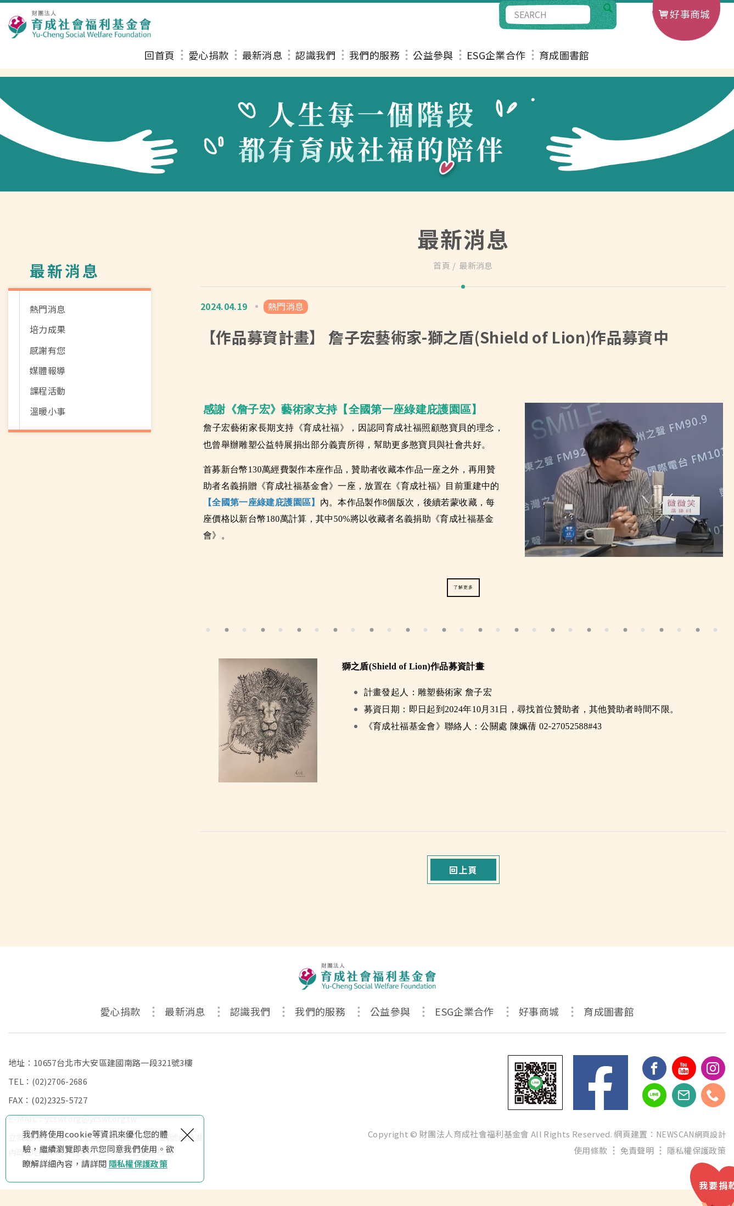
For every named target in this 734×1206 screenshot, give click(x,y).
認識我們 (315, 64)
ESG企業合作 (496, 64)
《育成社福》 (321, 427)
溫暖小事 (47, 411)
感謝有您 (47, 350)
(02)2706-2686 (60, 1097)
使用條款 (590, 1167)
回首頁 (159, 64)
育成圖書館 (564, 64)
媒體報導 (47, 370)
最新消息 (262, 64)
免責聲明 (637, 1167)
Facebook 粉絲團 (600, 1099)
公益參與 (433, 64)
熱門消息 (47, 308)
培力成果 (47, 329)
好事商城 (690, 14)
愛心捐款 (208, 64)
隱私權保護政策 (138, 1163)
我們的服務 (374, 64)
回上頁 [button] (463, 881)
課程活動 (47, 390)
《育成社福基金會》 (297, 486)
